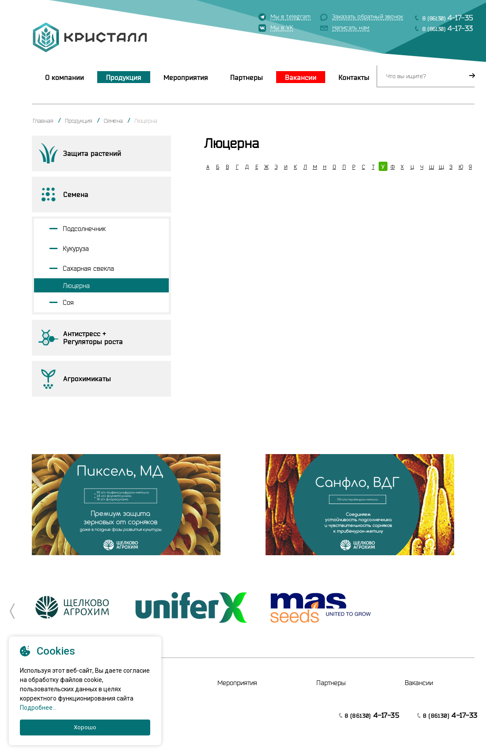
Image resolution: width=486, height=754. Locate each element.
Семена (113, 120)
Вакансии (300, 77)
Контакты (353, 77)
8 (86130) (447, 17)
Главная (43, 120)
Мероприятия (185, 77)
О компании (64, 77)
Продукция (123, 77)
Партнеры (246, 77)
